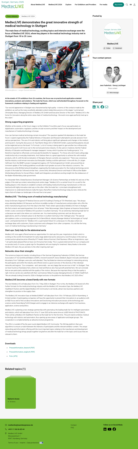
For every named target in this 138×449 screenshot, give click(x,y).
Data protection (32, 443)
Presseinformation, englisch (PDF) (22, 352)
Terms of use (13, 443)
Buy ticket (118, 5)
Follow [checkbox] (107, 48)
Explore (68, 5)
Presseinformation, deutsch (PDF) (22, 348)
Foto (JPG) (13, 356)
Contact (73, 425)
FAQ (72, 428)
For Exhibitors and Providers (85, 5)
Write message (113, 92)
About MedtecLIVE (38, 5)
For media (103, 5)
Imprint (22, 443)
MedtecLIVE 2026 (55, 5)
